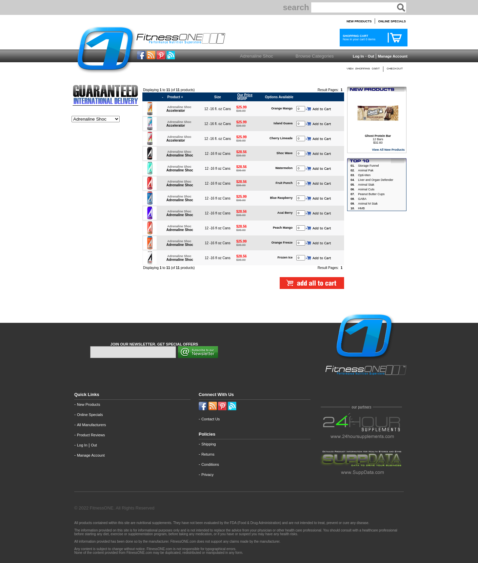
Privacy (207, 475)
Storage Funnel (368, 165)
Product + (175, 97)
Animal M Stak (368, 203)
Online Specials (90, 415)
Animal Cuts (366, 189)
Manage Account (392, 56)
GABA (362, 199)
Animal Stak (366, 184)
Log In (358, 56)
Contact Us (210, 419)
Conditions (210, 464)
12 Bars (378, 137)
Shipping (208, 444)
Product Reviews (91, 435)
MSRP (244, 97)
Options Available (279, 97)
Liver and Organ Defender (375, 180)
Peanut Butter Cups (371, 194)
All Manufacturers (91, 425)
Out (371, 56)
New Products (88, 404)
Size (217, 97)
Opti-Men (364, 175)
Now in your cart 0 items (358, 37)
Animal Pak (366, 170)
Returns (208, 454)
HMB (361, 208)
